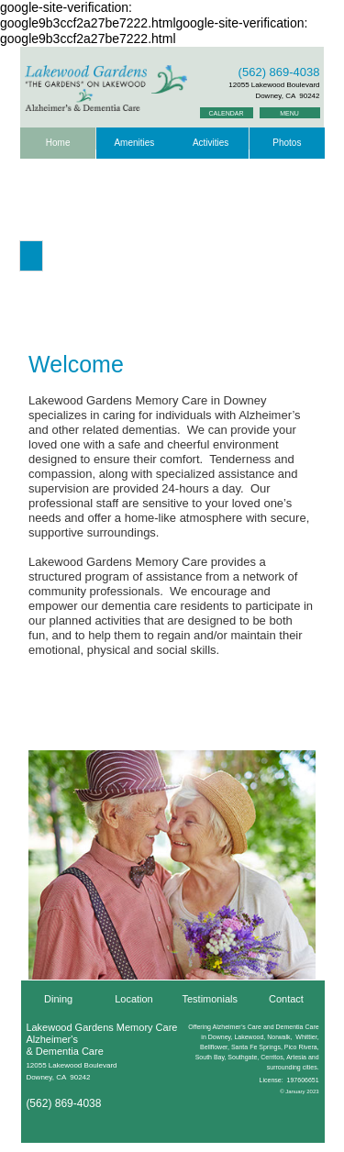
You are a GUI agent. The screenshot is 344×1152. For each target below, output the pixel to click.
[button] (31, 255)
